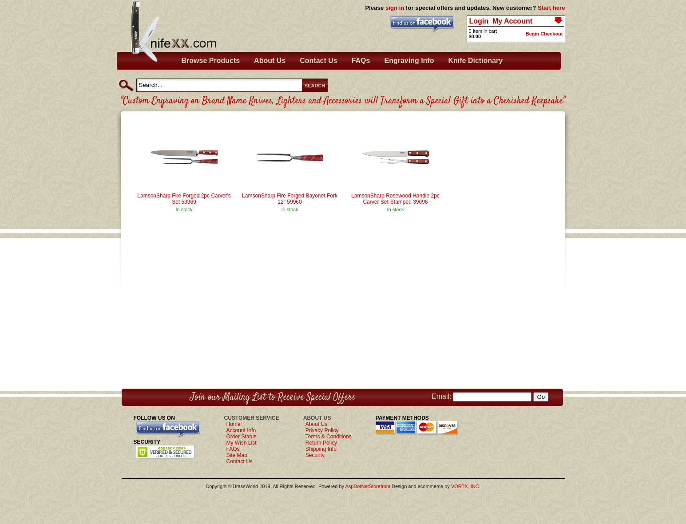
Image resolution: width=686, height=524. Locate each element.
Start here (551, 7)
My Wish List (241, 443)
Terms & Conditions (328, 436)
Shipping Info (321, 449)
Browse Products (211, 60)
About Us (270, 60)
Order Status (241, 436)
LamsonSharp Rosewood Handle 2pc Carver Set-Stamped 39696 (395, 199)
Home (233, 424)
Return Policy (321, 443)
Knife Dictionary (475, 60)
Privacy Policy (322, 430)
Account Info (241, 430)
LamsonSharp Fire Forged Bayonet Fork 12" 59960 (289, 199)
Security (315, 455)
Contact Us (318, 60)
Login (479, 21)
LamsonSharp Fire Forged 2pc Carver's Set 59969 (183, 199)
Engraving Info (409, 60)
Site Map (236, 455)
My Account (512, 21)
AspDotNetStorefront (367, 486)
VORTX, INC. (465, 486)
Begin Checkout (544, 33)
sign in (394, 7)
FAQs (361, 60)
